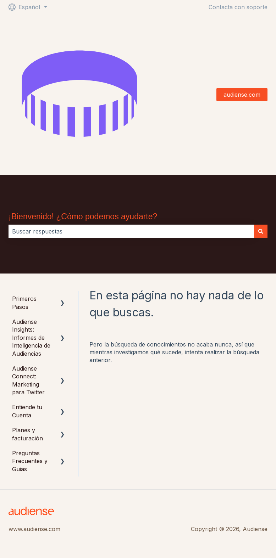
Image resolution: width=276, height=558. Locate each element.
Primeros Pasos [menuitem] (24, 302)
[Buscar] (260, 231)
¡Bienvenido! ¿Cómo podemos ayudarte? (83, 216)
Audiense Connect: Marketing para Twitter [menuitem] (28, 380)
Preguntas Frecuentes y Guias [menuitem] (30, 461)
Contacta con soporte (238, 7)
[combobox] (131, 231)
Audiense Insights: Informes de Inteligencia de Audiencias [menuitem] (31, 337)
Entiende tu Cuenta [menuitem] (27, 411)
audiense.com (241, 94)
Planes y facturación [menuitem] (27, 434)
